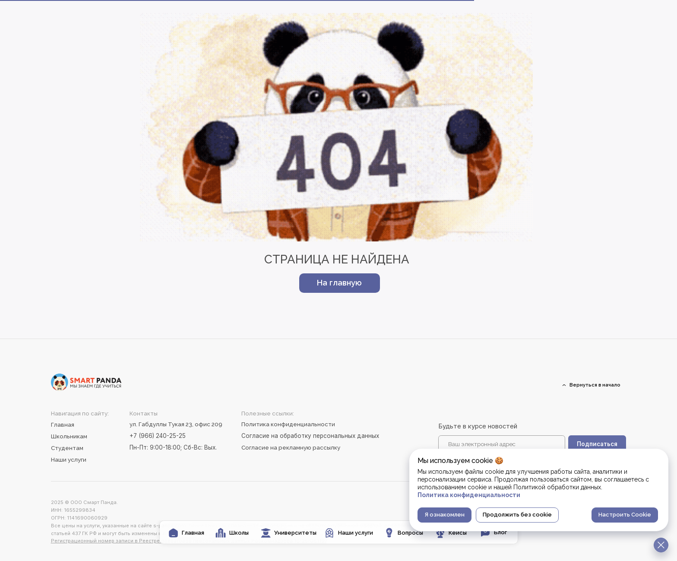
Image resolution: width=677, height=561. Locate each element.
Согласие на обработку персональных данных (310, 435)
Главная (62, 424)
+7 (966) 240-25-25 (158, 435)
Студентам (67, 447)
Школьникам (69, 436)
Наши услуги (68, 459)
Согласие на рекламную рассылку (290, 447)
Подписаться (597, 444)
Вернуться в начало (594, 385)
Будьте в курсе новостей (477, 426)
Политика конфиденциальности (288, 424)
